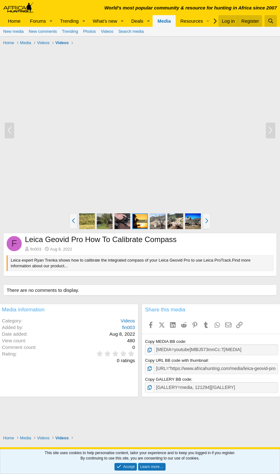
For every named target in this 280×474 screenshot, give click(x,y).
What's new (105, 21)
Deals (137, 21)
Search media (130, 31)
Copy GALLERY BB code (168, 378)
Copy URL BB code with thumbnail (176, 359)
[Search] (271, 21)
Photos (89, 31)
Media (164, 21)
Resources (191, 21)
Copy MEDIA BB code (165, 341)
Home (14, 21)
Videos (107, 31)
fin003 (35, 249)
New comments (43, 31)
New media (13, 31)
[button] (51, 21)
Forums (38, 21)
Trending (69, 21)
